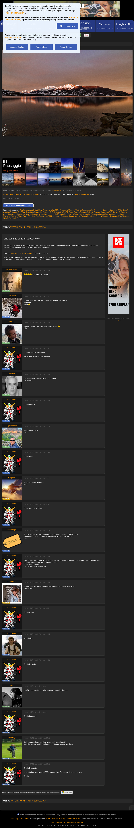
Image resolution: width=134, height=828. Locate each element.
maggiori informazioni (15, 13)
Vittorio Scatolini (9, 218)
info (119, 320)
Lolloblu (75, 214)
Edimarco (55, 212)
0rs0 (32, 210)
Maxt (122, 214)
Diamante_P (39, 212)
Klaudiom (63, 214)
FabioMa (82, 212)
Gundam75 (56, 190)
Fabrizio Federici (93, 212)
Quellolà (39, 216)
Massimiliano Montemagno (108, 214)
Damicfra (11, 374)
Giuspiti (124, 212)
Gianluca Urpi (106, 212)
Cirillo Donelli (123, 210)
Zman (19, 218)
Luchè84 (82, 214)
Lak (69, 214)
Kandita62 (55, 214)
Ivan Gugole (33, 214)
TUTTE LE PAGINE (17, 227)
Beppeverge (11, 530)
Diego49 (47, 212)
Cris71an (21, 212)
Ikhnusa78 (23, 214)
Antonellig (89, 210)
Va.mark (125, 216)
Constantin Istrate (10, 212)
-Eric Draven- (24, 210)
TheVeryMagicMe (102, 216)
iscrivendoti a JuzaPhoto (21, 253)
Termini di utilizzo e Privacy (55, 819)
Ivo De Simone (44, 214)
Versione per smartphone (19, 819)
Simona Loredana (88, 216)
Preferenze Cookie (13, 37)
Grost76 (15, 214)
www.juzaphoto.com (58, 822)
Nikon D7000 (8, 194)
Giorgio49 (116, 212)
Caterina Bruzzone (109, 210)
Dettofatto (29, 212)
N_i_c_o (6, 216)
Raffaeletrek (63, 216)
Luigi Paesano (91, 214)
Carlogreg (98, 210)
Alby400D (54, 210)
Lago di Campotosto (81, 194)
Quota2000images (50, 216)
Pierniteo (31, 216)
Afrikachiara (45, 210)
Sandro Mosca (74, 216)
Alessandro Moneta (66, 210)
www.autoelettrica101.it (75, 822)
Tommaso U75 (115, 216)
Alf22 (82, 210)
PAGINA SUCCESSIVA (36, 227)
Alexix (77, 210)
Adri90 (37, 210)
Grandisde (7, 214)
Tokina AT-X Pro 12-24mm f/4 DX (27, 194)
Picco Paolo (22, 216)
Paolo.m (14, 216)
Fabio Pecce (73, 212)
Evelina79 (64, 212)
